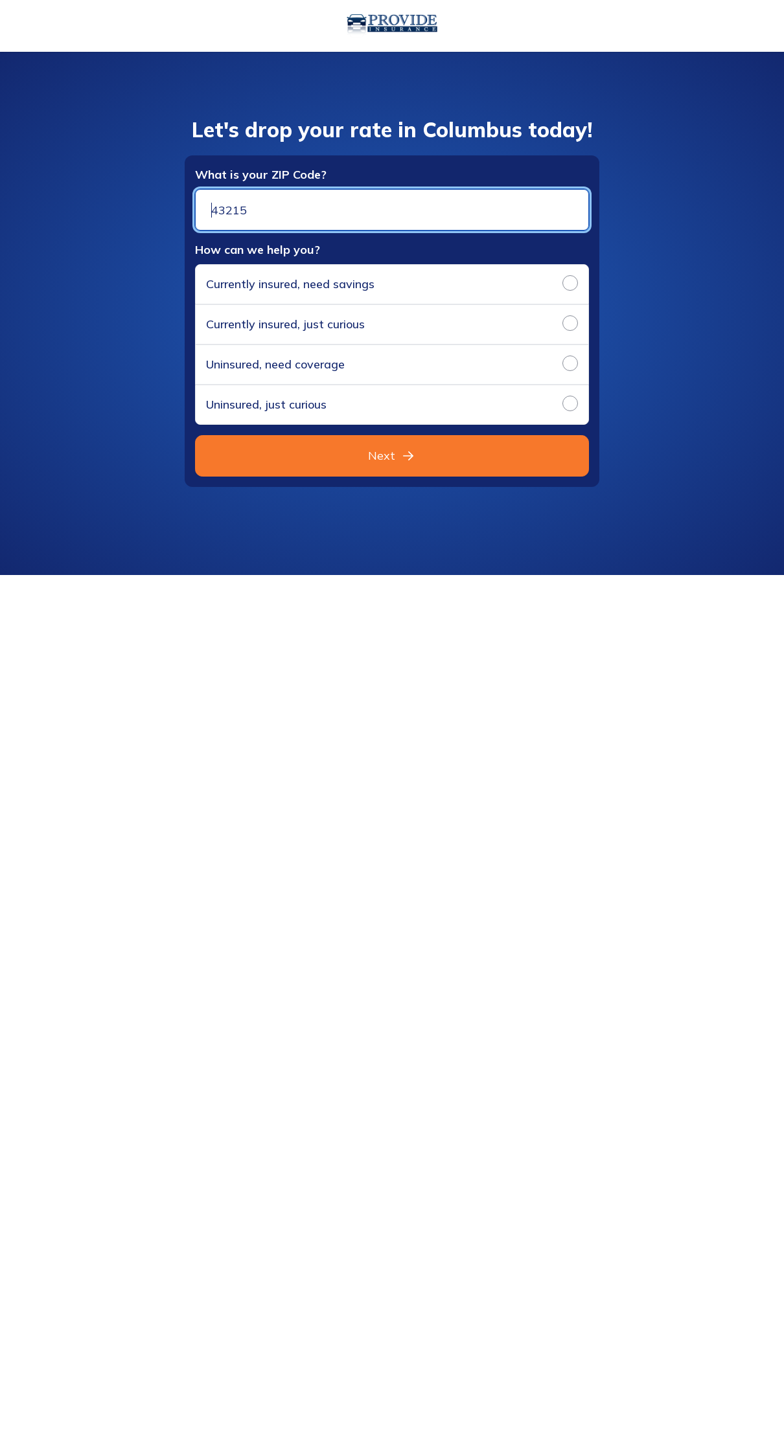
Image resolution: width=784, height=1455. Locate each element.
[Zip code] (392, 210)
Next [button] (392, 456)
